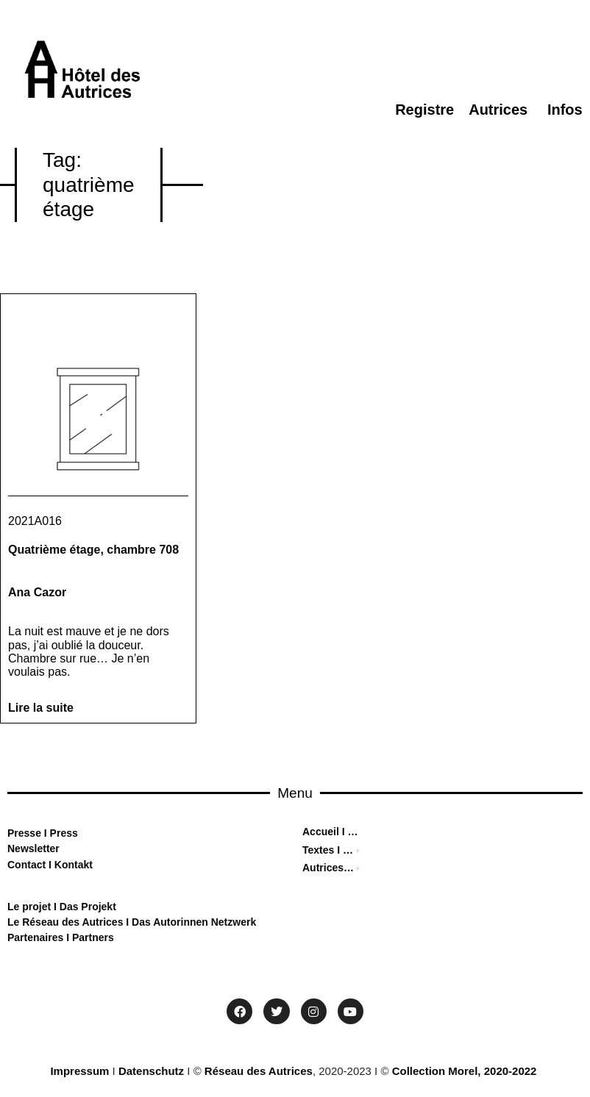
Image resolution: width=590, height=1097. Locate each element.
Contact (26, 865)
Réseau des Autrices (259, 1071)
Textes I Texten (329, 850)
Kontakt (72, 865)
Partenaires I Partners (60, 937)
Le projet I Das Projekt (61, 906)
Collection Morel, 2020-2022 (464, 1071)
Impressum (79, 1071)
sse (32, 833)
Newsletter (33, 848)
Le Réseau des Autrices (66, 922)
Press (62, 833)
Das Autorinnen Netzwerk (192, 922)
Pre (15, 833)
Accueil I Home (332, 831)
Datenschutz (151, 1071)
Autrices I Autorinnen (329, 867)
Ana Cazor (37, 592)
